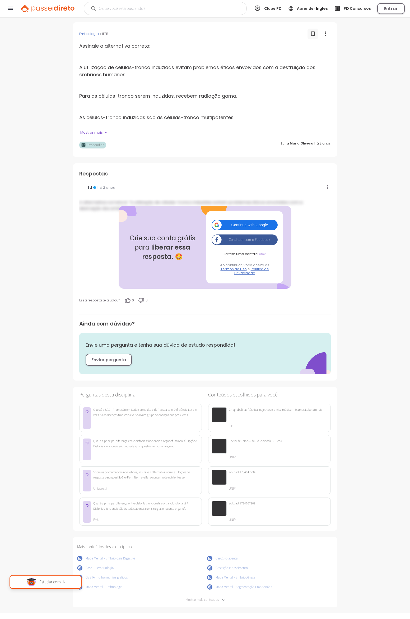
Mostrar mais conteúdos (205, 600)
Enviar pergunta (108, 360)
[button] (245, 225)
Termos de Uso (234, 269)
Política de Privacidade (251, 270)
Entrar (391, 9)
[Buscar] (157, 8)
